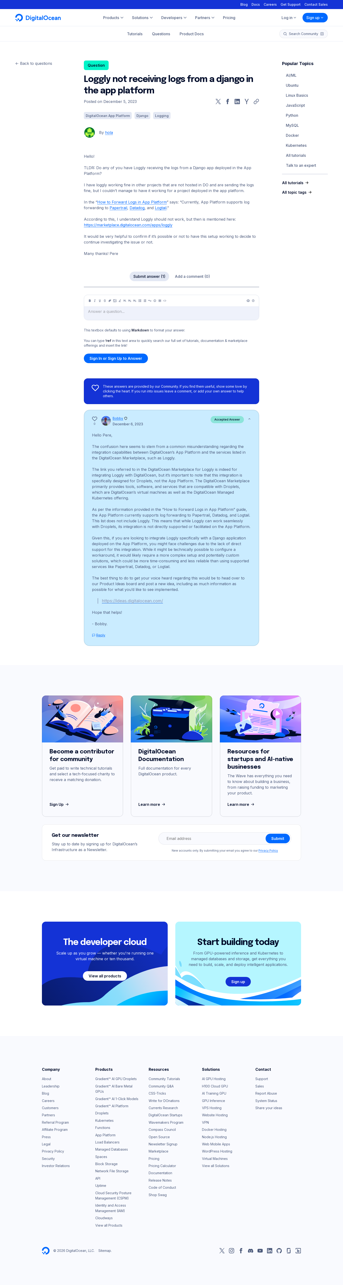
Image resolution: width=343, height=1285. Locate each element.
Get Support (291, 4)
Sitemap (104, 1251)
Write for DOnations (164, 1101)
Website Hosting (215, 1115)
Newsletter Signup (163, 1144)
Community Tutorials (164, 1079)
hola (109, 132)
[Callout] (155, 301)
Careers (270, 4)
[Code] (165, 301)
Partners (48, 1115)
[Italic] (95, 301)
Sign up (315, 17)
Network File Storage (112, 1171)
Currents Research (163, 1108)
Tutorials (134, 33)
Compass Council (162, 1130)
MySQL (292, 125)
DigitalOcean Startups (165, 1115)
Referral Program (55, 1122)
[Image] (115, 301)
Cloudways (104, 1218)
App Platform (105, 1135)
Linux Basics (297, 95)
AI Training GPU (214, 1093)
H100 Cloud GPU (215, 1086)
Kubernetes (296, 145)
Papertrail (118, 207)
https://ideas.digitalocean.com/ (132, 600)
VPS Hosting (212, 1108)
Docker (292, 135)
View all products (105, 976)
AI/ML (291, 75)
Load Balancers (107, 1142)
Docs (256, 4)
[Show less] (249, 419)
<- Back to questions (33, 63)
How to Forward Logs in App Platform (132, 202)
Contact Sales (316, 4)
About (46, 1079)
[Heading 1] (125, 301)
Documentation (160, 1173)
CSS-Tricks (157, 1093)
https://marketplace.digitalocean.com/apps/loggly (128, 225)
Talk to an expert (301, 165)
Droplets (102, 1113)
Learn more (152, 804)
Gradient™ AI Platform (111, 1106)
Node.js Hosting (214, 1137)
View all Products (108, 1225)
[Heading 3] (135, 301)
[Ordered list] (145, 301)
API (97, 1178)
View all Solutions (215, 1166)
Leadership (51, 1086)
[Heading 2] (130, 301)
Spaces (101, 1157)
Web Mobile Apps (216, 1144)
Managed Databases (111, 1149)
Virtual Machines (215, 1159)
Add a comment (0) (192, 276)
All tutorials (296, 155)
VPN (205, 1122)
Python (292, 115)
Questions (161, 33)
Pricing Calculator (162, 1166)
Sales (259, 1086)
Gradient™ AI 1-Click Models (116, 1099)
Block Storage (106, 1164)
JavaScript (295, 105)
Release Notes (160, 1180)
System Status (266, 1101)
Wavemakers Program (166, 1122)
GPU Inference (213, 1101)
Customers (50, 1108)
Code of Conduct (162, 1187)
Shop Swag (158, 1195)
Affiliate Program (55, 1130)
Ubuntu (292, 85)
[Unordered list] (140, 301)
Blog (244, 4)
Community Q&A (161, 1086)
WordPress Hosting (217, 1151)
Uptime (100, 1185)
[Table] (160, 301)
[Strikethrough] (105, 301)
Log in (289, 17)
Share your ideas (268, 1108)
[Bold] (90, 301)
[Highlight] (120, 301)
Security (48, 1159)
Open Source (159, 1137)
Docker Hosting (214, 1130)
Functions (102, 1128)
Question (96, 65)
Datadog (137, 207)
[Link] (110, 301)
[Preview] (248, 301)
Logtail (160, 207)
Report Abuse (266, 1093)
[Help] (253, 301)
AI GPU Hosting (214, 1079)
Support (261, 1079)
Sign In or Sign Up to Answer (116, 358)
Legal (46, 1144)
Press (46, 1137)
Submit (277, 838)
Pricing (154, 1159)
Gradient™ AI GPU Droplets (116, 1079)
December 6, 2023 (128, 424)
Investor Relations (56, 1166)
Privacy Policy (268, 850)
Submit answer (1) (149, 276)
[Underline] (100, 301)
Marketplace (158, 1151)
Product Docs (192, 33)
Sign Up (60, 804)
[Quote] (150, 301)
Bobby (118, 418)
